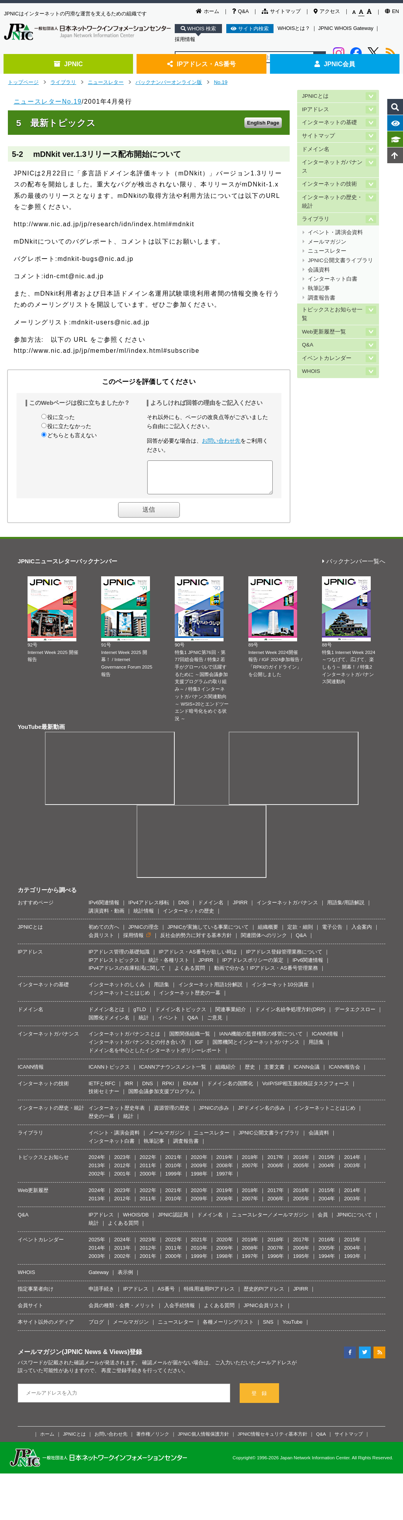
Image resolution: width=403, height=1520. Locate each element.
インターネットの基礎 (329, 122)
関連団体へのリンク (264, 941)
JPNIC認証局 (173, 1221)
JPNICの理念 (143, 933)
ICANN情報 (325, 1040)
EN (392, 11)
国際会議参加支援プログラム (161, 1097)
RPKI (168, 1089)
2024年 (97, 1163)
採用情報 (185, 39)
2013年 (97, 1171)
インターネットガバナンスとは (124, 1040)
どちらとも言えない (72, 435)
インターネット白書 (332, 279)
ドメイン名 (315, 149)
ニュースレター (106, 82)
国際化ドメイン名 (109, 1023)
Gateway (99, 1278)
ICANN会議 (307, 1073)
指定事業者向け (36, 1295)
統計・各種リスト (168, 966)
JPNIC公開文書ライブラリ (340, 260)
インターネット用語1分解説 (210, 990)
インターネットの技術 (329, 184)
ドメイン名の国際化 (230, 1089)
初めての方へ (104, 933)
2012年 (122, 1171)
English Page (263, 123)
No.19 (220, 82)
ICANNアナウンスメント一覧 (172, 1073)
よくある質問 (189, 974)
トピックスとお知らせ (43, 1163)
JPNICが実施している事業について (208, 933)
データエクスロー (355, 1015)
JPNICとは (315, 96)
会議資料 (319, 270)
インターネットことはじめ (119, 999)
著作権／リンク (152, 1439)
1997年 (224, 1180)
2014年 (352, 1163)
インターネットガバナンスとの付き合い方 (137, 1048)
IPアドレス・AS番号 (201, 63)
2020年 (199, 1163)
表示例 (125, 1278)
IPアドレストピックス (114, 966)
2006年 (275, 1171)
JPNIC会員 (334, 63)
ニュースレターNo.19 (48, 101)
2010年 (173, 1171)
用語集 (161, 990)
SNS (268, 1328)
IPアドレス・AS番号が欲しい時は (198, 958)
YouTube (293, 1328)
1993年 (352, 1262)
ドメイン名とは (106, 1015)
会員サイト (30, 1311)
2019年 (224, 1163)
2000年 (148, 1180)
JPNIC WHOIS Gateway (345, 28)
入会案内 (361, 933)
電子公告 (332, 933)
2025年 (97, 1245)
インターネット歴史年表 (117, 1114)
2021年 (173, 1163)
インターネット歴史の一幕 (189, 999)
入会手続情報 (179, 1311)
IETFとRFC (102, 1089)
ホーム (207, 11)
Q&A (240, 11)
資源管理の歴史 (172, 1114)
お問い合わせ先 (221, 441)
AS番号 (165, 1295)
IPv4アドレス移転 (148, 908)
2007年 (250, 1171)
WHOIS (311, 371)
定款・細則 (300, 933)
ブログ (96, 1328)
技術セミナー (104, 1097)
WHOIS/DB (136, 1221)
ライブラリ (63, 82)
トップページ (23, 82)
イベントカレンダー (326, 358)
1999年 (173, 1180)
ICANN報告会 (344, 1073)
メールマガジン (327, 242)
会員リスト (101, 941)
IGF (199, 1048)
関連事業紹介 (230, 1015)
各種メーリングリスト (228, 1328)
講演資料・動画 (106, 917)
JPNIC (68, 63)
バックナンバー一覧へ (353, 567)
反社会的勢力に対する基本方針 (196, 941)
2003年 (352, 1171)
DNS (183, 908)
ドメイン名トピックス (180, 1015)
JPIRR (240, 908)
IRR (128, 1089)
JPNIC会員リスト (264, 1311)
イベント (168, 1023)
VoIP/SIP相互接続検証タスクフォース (305, 1089)
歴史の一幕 (101, 1122)
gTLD (139, 1015)
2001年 (122, 1180)
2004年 (326, 1171)
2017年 (275, 1163)
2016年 (301, 1163)
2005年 (301, 1171)
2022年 (148, 1163)
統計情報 (143, 917)
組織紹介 (225, 1073)
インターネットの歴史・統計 (332, 201)
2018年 (250, 1163)
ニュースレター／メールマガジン (270, 1221)
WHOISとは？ (293, 28)
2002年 (97, 1180)
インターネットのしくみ (117, 990)
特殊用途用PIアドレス (209, 1295)
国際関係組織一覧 (189, 1040)
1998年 (199, 1180)
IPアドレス (315, 109)
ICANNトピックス (109, 1073)
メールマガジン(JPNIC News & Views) (73, 1357)
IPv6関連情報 (104, 908)
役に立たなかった (69, 426)
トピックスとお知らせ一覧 (332, 314)
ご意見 (214, 1023)
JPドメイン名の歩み (261, 1114)
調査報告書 (321, 298)
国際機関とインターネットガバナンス (256, 1048)
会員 (323, 1221)
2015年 (326, 1163)
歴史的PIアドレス (264, 1295)
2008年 (224, 1171)
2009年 (199, 1171)
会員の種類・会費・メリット (122, 1311)
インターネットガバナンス (332, 166)
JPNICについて (354, 1221)
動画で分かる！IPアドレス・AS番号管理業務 (266, 974)
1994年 (326, 1262)
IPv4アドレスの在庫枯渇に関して (127, 974)
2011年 (148, 1171)
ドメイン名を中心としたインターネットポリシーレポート (155, 1056)
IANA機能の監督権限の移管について (261, 1040)
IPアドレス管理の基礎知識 (119, 958)
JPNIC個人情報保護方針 (203, 1439)
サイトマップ (281, 11)
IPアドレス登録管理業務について (284, 958)
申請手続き (101, 1295)
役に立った (61, 417)
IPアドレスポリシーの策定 (252, 966)
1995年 (301, 1262)
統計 (144, 1023)
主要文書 (274, 1073)
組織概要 (268, 933)
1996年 (275, 1262)
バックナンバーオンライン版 (168, 82)
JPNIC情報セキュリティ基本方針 (273, 1439)
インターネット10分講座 (279, 990)
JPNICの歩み (214, 1114)
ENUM (190, 1089)
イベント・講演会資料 (335, 232)
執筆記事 (319, 288)
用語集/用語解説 (345, 908)
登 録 (259, 1399)
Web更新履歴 (33, 1196)
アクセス (327, 11)
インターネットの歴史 (188, 917)
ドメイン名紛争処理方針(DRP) (290, 1015)
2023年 (122, 1163)
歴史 (250, 1073)
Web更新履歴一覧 (324, 332)
